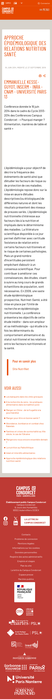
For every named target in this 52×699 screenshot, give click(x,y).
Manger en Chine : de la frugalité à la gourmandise (23, 411)
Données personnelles (26, 552)
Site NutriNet (20, 369)
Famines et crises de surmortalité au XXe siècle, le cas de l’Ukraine (26, 432)
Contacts (26, 534)
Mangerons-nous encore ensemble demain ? (27, 440)
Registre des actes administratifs (26, 556)
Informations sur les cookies (26, 548)
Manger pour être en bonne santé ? (23, 418)
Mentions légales (26, 543)
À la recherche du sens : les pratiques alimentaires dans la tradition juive (24, 403)
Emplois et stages (26, 561)
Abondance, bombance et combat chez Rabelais (25, 424)
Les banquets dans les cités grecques (24, 396)
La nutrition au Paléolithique (20, 447)
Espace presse (26, 574)
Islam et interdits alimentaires (20, 453)
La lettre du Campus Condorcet (35, 521)
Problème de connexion (26, 539)
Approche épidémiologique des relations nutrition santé (26, 459)
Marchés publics (26, 579)
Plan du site (26, 565)
